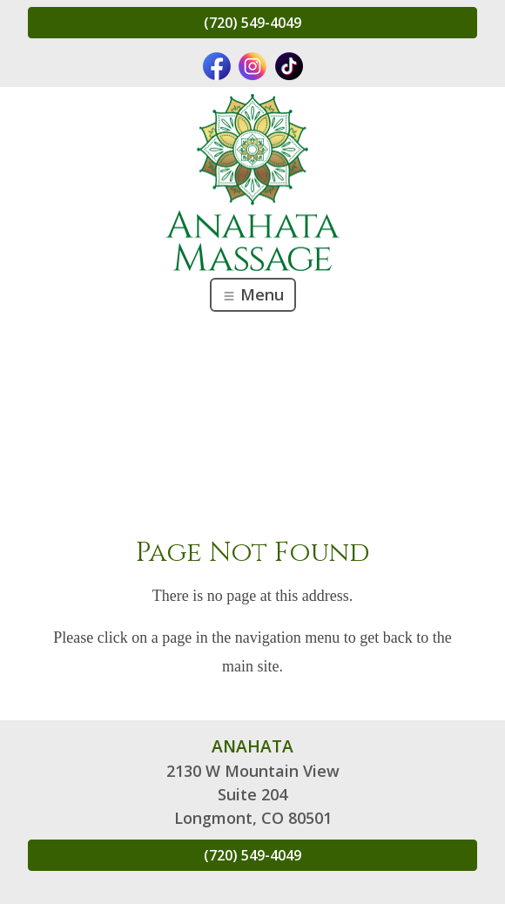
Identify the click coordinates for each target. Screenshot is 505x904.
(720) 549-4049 (252, 22)
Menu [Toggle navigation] (253, 294)
